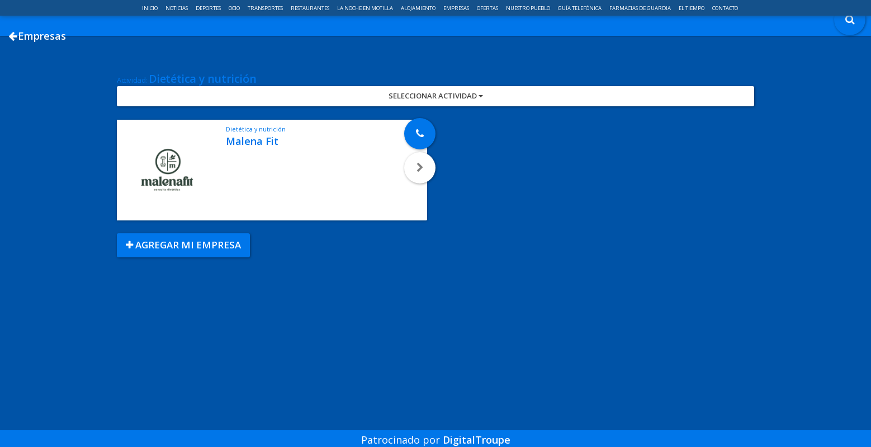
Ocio (235, 8)
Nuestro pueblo (528, 8)
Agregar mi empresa (183, 285)
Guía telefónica (580, 8)
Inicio (150, 8)
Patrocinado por (435, 432)
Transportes (266, 8)
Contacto (725, 8)
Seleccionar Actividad (436, 136)
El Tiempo (692, 8)
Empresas (456, 8)
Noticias (177, 8)
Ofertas (488, 8)
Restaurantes (310, 8)
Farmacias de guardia (640, 8)
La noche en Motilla (365, 8)
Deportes (209, 8)
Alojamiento (419, 8)
